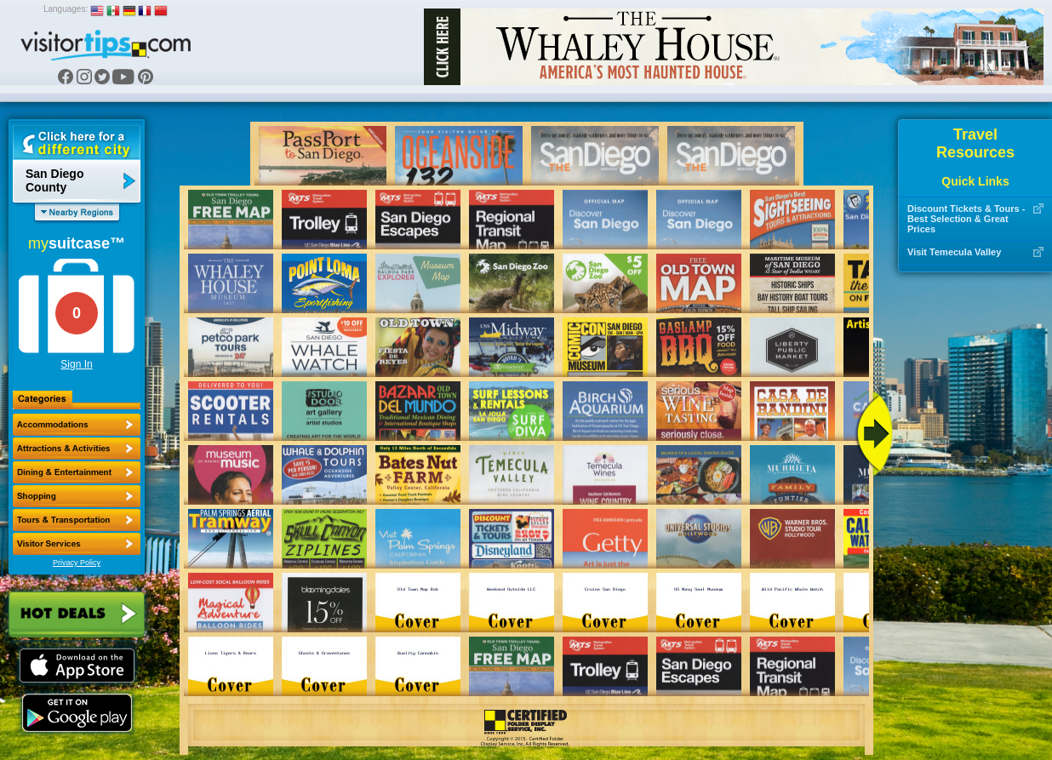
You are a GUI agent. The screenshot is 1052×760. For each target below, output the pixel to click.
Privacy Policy (76, 562)
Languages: (65, 9)
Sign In (76, 364)
